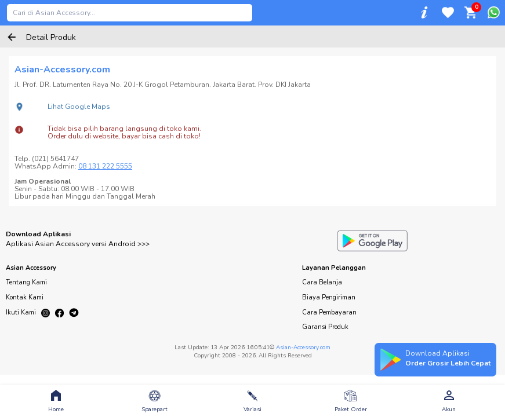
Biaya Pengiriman (328, 297)
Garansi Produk (325, 327)
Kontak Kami (24, 297)
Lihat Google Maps (79, 106)
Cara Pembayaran (329, 312)
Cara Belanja (322, 282)
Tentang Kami (26, 282)
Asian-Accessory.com (303, 347)
